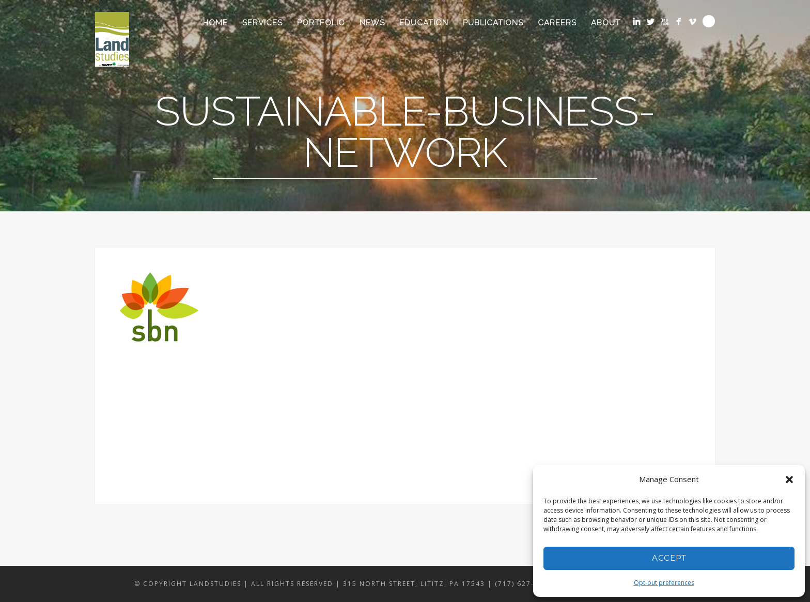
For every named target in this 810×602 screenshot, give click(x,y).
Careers (557, 22)
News (372, 22)
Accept (669, 558)
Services (262, 22)
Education (423, 22)
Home (215, 22)
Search (709, 21)
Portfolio (321, 22)
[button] (789, 479)
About (605, 22)
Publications (493, 22)
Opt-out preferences (664, 582)
